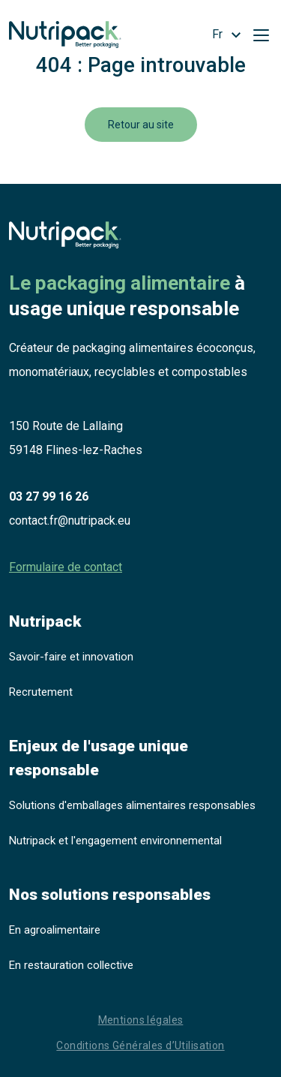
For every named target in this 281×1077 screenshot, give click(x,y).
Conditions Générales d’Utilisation (140, 1045)
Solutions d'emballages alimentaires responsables (132, 805)
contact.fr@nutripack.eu (69, 520)
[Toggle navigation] (261, 34)
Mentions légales (141, 1020)
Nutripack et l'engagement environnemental (115, 840)
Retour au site (141, 125)
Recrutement (41, 692)
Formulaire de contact (65, 567)
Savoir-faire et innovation (71, 656)
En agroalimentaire (54, 930)
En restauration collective (71, 965)
